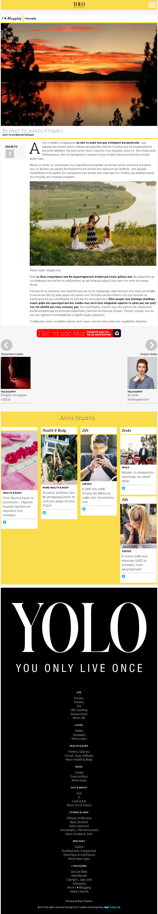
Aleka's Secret (79, 891)
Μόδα (79, 731)
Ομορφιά (79, 735)
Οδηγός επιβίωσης (79, 818)
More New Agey (79, 858)
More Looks (79, 738)
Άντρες (79, 698)
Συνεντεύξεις (79, 776)
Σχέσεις (79, 702)
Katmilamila (79, 875)
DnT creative (80, 907)
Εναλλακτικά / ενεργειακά (79, 851)
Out (79, 793)
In (79, 797)
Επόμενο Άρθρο (148, 354)
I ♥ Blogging (11, 18)
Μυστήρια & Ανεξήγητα (79, 855)
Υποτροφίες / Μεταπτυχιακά (79, 830)
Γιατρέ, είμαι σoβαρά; (79, 755)
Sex (79, 706)
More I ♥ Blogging (79, 887)
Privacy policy (73, 901)
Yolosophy (30, 18)
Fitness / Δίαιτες (79, 751)
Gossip (79, 772)
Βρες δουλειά (79, 822)
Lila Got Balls (79, 871)
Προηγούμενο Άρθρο (12, 354)
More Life (79, 718)
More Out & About (79, 805)
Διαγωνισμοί (79, 714)
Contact (88, 901)
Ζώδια (79, 847)
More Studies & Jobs (79, 834)
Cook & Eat (79, 801)
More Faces (79, 780)
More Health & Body (79, 759)
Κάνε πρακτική (79, 826)
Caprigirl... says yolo (79, 879)
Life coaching (79, 710)
